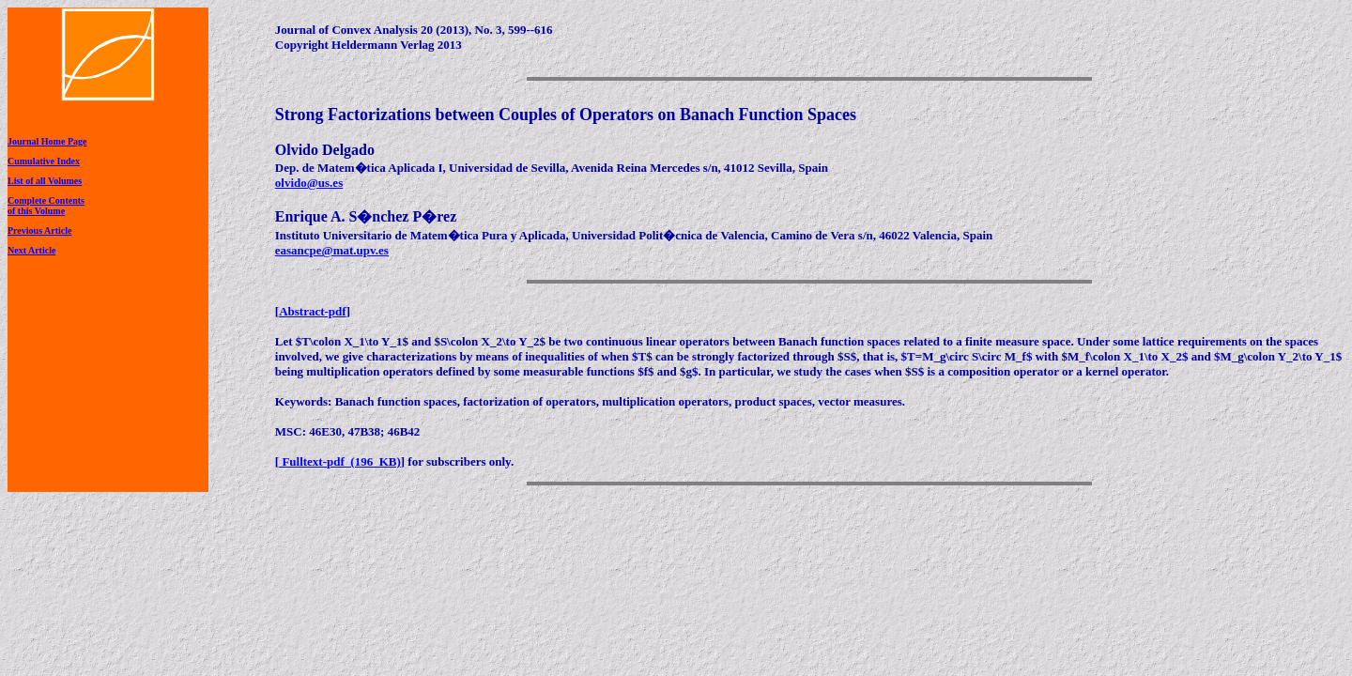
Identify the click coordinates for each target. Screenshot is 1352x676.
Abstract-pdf (312, 311)
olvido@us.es (309, 183)
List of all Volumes (45, 181)
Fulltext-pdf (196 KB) (340, 461)
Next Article (31, 250)
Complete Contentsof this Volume (46, 205)
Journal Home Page (47, 141)
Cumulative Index (44, 161)
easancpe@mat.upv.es (332, 250)
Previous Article (39, 230)
